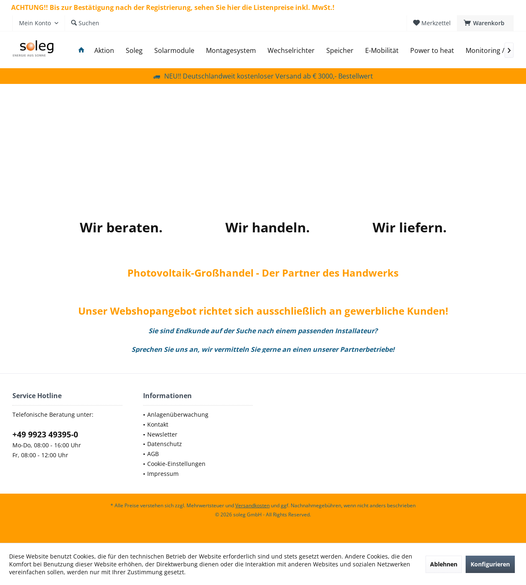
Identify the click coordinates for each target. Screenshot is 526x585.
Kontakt (157, 424)
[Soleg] (134, 50)
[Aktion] (104, 50)
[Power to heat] (432, 50)
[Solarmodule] (174, 50)
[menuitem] (485, 23)
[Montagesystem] (231, 50)
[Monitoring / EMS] (492, 50)
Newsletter (162, 434)
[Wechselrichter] (291, 50)
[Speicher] (339, 50)
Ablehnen (443, 564)
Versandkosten (252, 505)
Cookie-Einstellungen (176, 464)
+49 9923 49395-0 (45, 434)
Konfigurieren (490, 564)
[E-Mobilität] (381, 50)
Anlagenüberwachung (177, 414)
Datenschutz (164, 444)
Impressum (163, 474)
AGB (153, 454)
